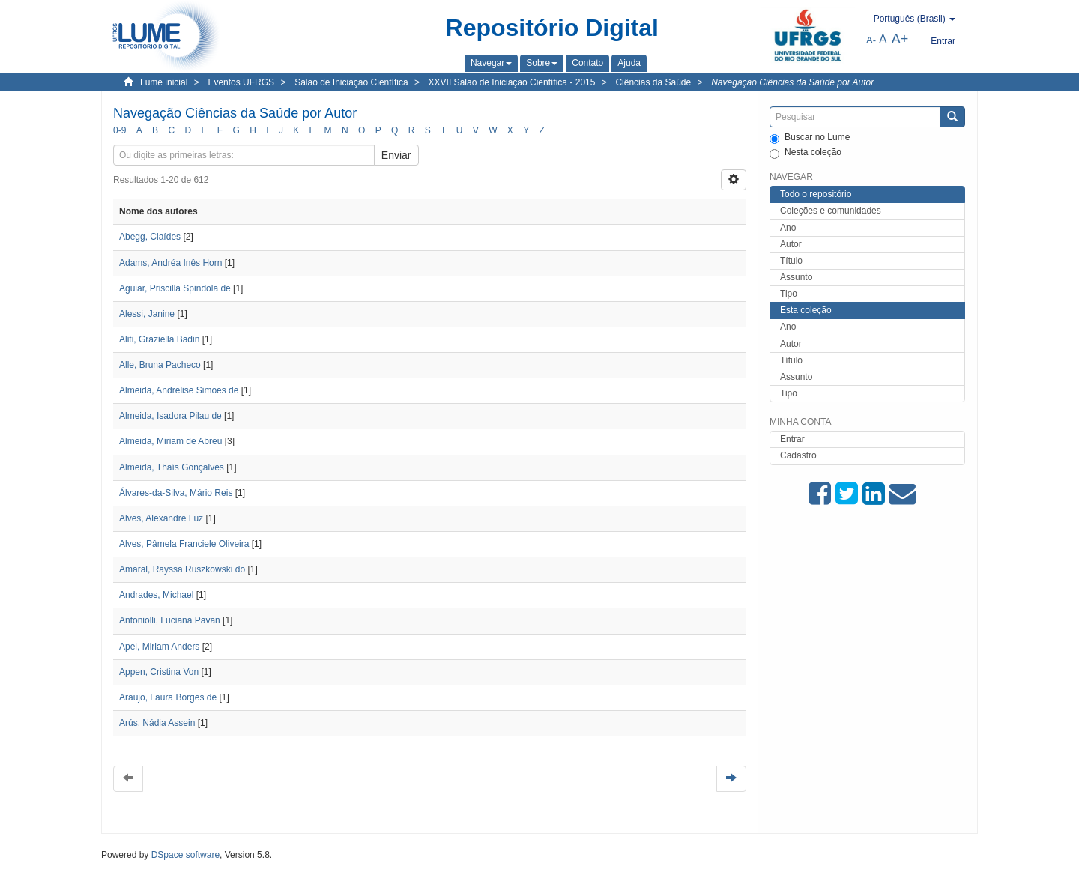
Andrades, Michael (156, 595)
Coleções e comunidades (830, 210)
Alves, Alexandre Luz (161, 518)
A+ (900, 38)
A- (871, 40)
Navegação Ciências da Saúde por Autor (792, 82)
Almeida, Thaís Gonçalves (171, 467)
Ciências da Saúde (653, 82)
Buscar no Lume (810, 138)
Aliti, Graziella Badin (159, 339)
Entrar (792, 439)
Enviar (396, 155)
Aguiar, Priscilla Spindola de (175, 288)
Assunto (796, 277)
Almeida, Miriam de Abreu (170, 441)
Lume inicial (163, 82)
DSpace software (185, 855)
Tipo (788, 293)
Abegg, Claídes (150, 236)
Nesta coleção (805, 153)
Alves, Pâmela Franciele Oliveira (184, 544)
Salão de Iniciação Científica (351, 82)
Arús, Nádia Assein (157, 723)
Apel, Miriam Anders (159, 646)
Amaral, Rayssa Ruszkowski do (182, 569)
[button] (491, 63)
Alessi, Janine (147, 314)
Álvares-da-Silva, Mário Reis (175, 493)
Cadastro (798, 455)
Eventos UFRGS (241, 82)
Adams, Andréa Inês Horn (170, 263)
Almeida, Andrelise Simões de (178, 390)
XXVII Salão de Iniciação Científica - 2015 (512, 82)
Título (791, 260)
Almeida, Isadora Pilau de (170, 416)
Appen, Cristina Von (159, 672)
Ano (788, 227)
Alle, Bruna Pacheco (160, 365)
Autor (791, 244)
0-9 (119, 130)
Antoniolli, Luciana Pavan (169, 620)
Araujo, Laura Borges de (168, 697)
